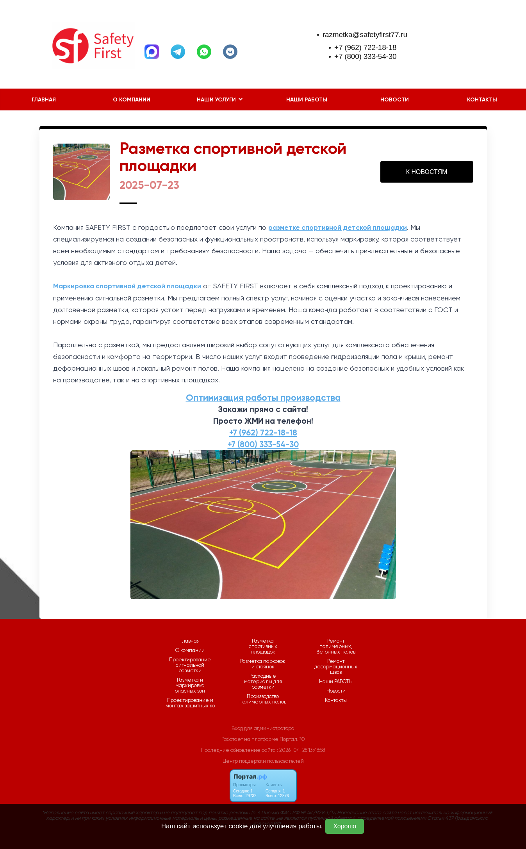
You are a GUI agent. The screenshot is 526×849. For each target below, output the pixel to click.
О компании (131, 99)
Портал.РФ (292, 739)
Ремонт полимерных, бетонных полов (336, 646)
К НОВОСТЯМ (427, 172)
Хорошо (344, 826)
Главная (44, 99)
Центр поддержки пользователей (263, 761)
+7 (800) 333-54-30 (365, 56)
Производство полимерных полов (262, 699)
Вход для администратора (263, 728)
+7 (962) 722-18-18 (365, 47)
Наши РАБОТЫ (306, 99)
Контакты (482, 99)
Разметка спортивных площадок (263, 646)
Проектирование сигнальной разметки (190, 665)
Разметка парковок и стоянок (262, 664)
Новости (394, 99)
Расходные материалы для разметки (263, 681)
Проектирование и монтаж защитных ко (190, 703)
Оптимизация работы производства (263, 397)
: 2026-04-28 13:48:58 (301, 750)
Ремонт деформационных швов (335, 667)
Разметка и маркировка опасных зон (190, 685)
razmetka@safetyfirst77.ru (365, 34)
